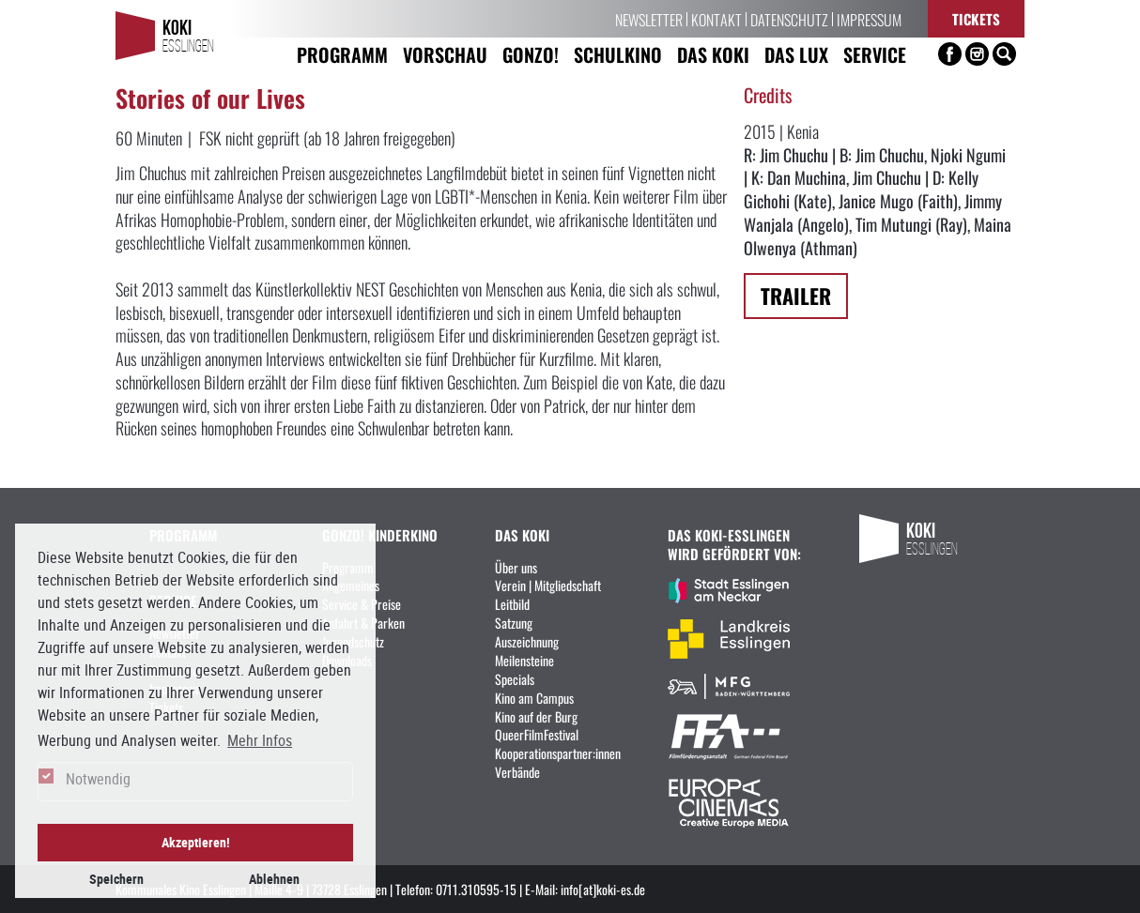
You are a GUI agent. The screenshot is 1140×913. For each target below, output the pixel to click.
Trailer (796, 295)
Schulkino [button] (618, 53)
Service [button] (874, 53)
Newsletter (649, 18)
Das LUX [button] (796, 53)
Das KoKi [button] (713, 53)
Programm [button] (342, 53)
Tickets (976, 18)
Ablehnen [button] (274, 879)
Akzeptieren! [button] (196, 842)
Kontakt (716, 18)
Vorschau (445, 53)
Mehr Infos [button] (259, 740)
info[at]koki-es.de (603, 888)
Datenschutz (789, 18)
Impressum (869, 18)
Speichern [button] (116, 879)
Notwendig (98, 778)
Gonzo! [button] (530, 53)
